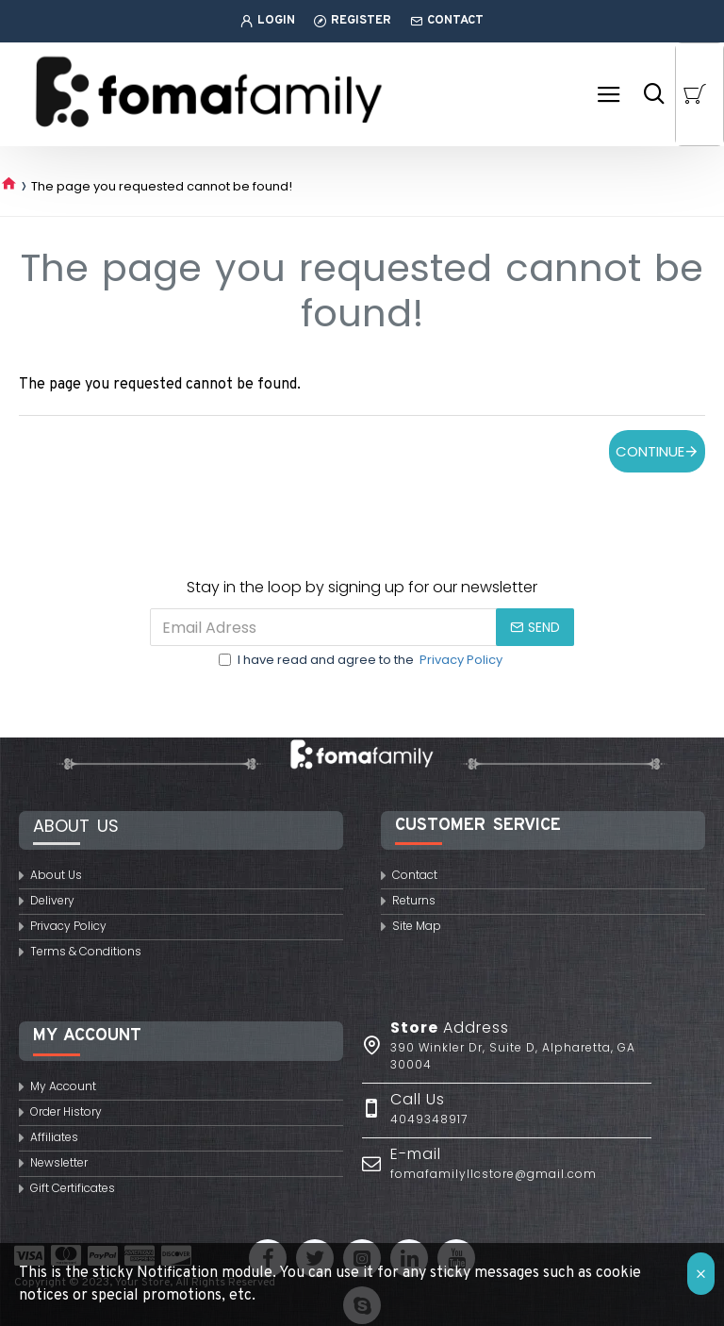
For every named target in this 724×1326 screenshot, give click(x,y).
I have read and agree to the (362, 660)
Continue (650, 451)
